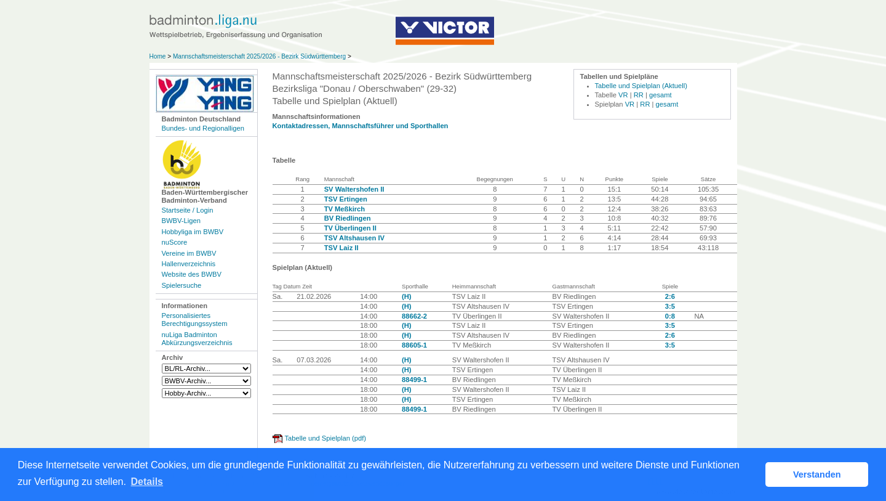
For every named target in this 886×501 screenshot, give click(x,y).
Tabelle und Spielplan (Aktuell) (641, 85)
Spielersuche (182, 285)
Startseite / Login (188, 210)
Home (158, 56)
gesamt (660, 95)
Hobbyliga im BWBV (193, 231)
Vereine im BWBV (189, 253)
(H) (407, 296)
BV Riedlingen (347, 218)
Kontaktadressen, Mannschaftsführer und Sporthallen (361, 125)
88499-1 (414, 379)
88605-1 (414, 345)
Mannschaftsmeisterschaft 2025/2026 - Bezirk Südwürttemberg (260, 56)
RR (639, 95)
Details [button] (147, 481)
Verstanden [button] (817, 474)
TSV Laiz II (341, 247)
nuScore (175, 242)
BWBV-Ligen (181, 220)
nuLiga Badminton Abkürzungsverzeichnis (197, 338)
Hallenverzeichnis (189, 263)
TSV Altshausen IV (354, 238)
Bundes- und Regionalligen (203, 128)
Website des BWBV (192, 274)
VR (623, 95)
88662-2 (414, 316)
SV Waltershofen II (354, 189)
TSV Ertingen (345, 199)
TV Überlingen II (350, 228)
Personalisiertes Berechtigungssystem (195, 319)
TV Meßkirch (344, 209)
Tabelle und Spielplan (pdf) (325, 438)
